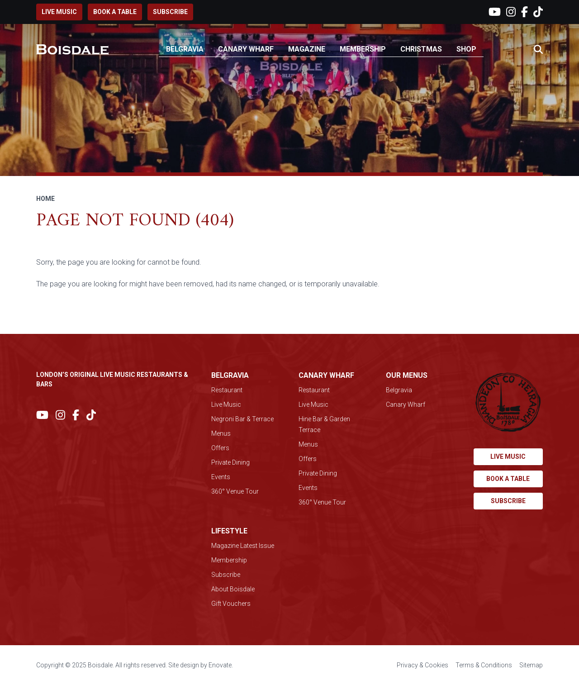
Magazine (306, 49)
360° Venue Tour (235, 491)
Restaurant (226, 390)
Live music (59, 11)
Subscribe (170, 11)
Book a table (115, 11)
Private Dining (230, 462)
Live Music (226, 404)
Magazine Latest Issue (242, 545)
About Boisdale (233, 589)
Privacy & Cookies (422, 665)
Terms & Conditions (484, 665)
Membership (363, 49)
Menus (221, 433)
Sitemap (531, 665)
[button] (538, 50)
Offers (220, 448)
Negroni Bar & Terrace (242, 419)
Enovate (220, 665)
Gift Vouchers (231, 603)
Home (45, 198)
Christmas (421, 49)
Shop (466, 49)
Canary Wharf (246, 49)
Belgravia (185, 49)
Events (220, 476)
